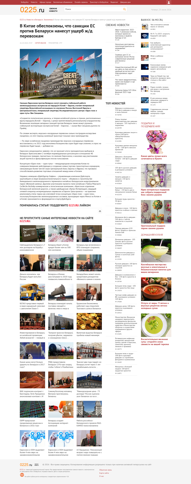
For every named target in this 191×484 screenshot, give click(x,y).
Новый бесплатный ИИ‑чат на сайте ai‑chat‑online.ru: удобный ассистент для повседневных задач (126, 70)
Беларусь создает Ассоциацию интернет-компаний (58, 423)
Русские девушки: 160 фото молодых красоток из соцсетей (126, 266)
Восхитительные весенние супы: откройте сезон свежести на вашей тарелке (155, 342)
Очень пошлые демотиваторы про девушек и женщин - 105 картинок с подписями (126, 122)
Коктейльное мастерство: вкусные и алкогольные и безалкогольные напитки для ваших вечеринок (156, 268)
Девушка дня (125, 2)
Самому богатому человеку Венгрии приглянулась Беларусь (60, 394)
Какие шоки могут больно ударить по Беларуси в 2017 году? (32, 365)
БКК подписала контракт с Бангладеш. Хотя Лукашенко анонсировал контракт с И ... (32, 395)
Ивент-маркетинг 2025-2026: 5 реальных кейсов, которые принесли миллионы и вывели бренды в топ (125, 34)
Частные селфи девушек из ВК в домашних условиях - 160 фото (125, 297)
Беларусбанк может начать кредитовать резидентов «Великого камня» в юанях (89, 277)
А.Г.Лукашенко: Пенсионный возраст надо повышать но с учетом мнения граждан (89, 452)
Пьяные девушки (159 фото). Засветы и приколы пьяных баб (125, 230)
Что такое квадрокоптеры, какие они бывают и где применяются (125, 82)
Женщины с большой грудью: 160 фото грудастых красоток (123, 369)
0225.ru (22, 470)
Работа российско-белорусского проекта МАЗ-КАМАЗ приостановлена (89, 423)
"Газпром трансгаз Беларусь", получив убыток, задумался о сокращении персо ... (60, 335)
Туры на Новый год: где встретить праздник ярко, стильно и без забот (160, 78)
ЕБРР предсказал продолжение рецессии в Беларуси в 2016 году (31, 423)
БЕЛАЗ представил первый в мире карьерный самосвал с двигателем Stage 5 (32, 306)
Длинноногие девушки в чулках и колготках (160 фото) (124, 255)
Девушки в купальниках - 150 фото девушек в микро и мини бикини (126, 110)
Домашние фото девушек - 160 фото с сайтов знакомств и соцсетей (125, 219)
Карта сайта (104, 473)
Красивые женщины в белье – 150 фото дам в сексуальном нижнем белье (126, 190)
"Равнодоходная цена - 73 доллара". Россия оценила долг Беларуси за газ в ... (88, 394)
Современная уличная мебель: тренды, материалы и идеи (159, 111)
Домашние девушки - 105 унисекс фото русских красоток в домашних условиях (125, 243)
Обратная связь (105, 470)
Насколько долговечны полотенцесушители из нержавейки (124, 46)
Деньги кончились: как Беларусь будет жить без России (30, 277)
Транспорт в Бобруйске (99, 2)
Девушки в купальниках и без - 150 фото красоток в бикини (125, 277)
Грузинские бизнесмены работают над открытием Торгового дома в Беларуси (89, 306)
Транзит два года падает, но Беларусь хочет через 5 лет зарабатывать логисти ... (89, 365)
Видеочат (114, 2)
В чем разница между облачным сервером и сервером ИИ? (159, 100)
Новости (34, 2)
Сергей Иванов (40, 43)
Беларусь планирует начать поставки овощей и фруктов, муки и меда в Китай (60, 307)
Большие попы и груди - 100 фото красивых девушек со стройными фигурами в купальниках (125, 357)
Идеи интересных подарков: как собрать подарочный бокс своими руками (155, 192)
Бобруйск (25, 2)
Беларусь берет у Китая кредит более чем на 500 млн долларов (59, 247)
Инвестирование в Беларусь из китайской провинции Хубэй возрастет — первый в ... (32, 337)
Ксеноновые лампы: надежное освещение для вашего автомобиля (160, 67)
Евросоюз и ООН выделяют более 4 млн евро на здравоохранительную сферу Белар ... (32, 454)
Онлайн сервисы (81, 2)
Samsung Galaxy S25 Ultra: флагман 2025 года (125, 91)
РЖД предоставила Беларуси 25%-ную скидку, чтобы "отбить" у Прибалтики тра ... (60, 366)
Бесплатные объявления (62, 2)
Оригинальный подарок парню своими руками (153, 227)
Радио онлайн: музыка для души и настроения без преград (159, 89)
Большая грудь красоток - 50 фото (125, 200)
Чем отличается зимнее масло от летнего (159, 26)
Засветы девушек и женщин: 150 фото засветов (122, 179)
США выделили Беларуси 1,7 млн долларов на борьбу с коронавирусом (32, 247)
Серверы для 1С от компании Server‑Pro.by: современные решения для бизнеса (125, 58)
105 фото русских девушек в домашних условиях (126, 169)
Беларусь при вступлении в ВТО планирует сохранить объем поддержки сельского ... (88, 249)
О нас (101, 476)
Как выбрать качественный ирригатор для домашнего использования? (160, 46)
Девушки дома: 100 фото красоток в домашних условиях (125, 308)
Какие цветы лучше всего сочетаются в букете (154, 157)
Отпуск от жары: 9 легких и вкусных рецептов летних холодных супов (155, 306)
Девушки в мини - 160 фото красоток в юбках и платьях (126, 209)
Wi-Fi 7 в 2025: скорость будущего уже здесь (160, 35)
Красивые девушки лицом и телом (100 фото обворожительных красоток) (126, 136)
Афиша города (45, 2)
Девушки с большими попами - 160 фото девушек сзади (126, 159)
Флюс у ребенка (156, 56)
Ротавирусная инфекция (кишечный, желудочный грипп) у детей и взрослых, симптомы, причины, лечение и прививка (125, 342)
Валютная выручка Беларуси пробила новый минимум (89, 334)
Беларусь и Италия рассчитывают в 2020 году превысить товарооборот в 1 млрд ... (60, 278)
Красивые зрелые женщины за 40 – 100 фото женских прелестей (126, 148)
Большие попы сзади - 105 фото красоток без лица (125, 287)
